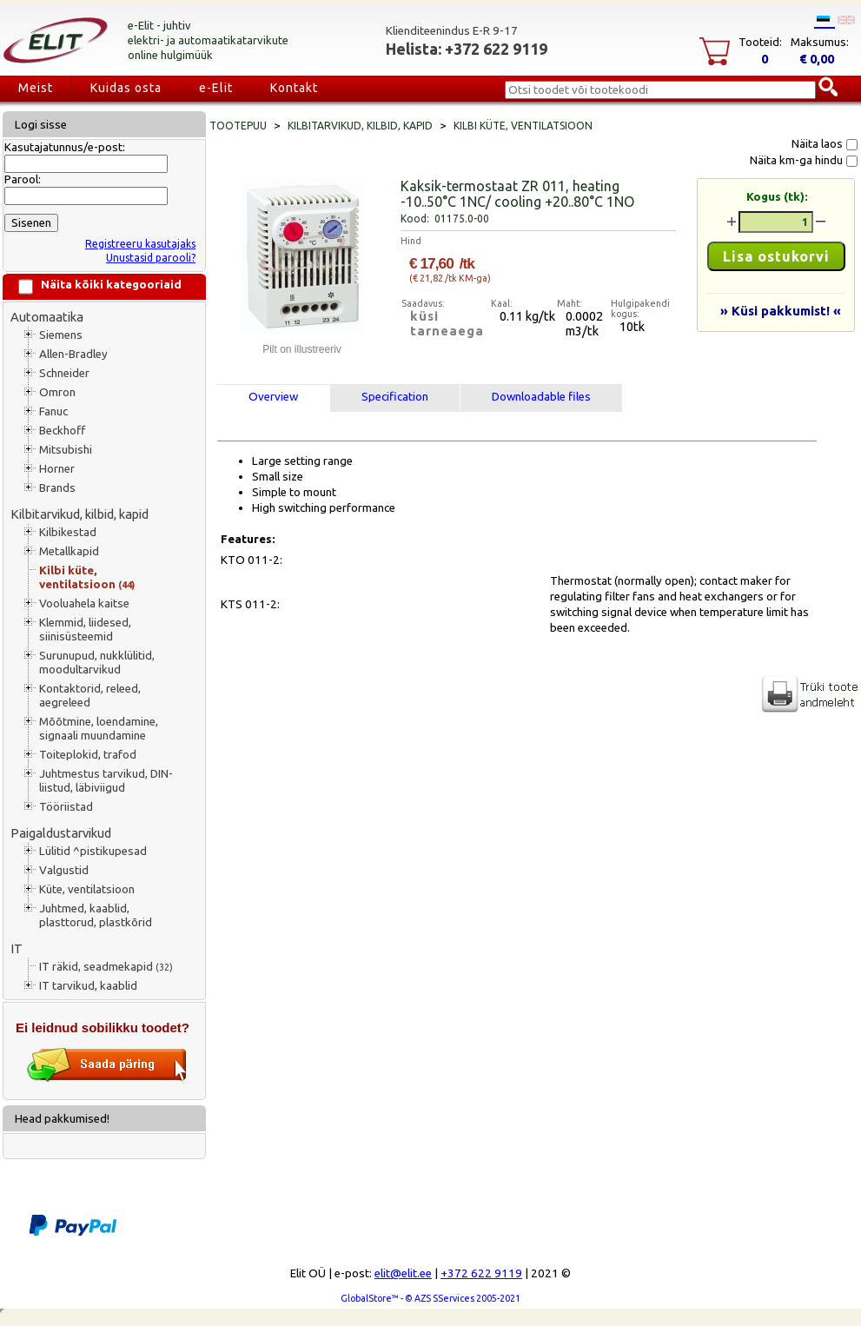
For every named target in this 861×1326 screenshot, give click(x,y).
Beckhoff (62, 430)
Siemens (61, 334)
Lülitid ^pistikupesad (93, 851)
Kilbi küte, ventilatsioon (87, 577)
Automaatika (46, 316)
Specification (394, 396)
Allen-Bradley (73, 354)
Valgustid (64, 870)
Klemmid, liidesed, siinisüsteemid (85, 629)
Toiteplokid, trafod (87, 754)
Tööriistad (66, 806)
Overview (273, 396)
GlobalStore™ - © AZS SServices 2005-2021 (430, 1298)
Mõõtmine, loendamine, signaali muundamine (98, 728)
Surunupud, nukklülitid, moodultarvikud (97, 662)
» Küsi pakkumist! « (780, 310)
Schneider (64, 373)
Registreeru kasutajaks (140, 243)
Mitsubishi (65, 449)
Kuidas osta (126, 88)
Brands (57, 487)
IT (16, 948)
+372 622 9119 (481, 1273)
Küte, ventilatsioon (87, 889)
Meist (35, 88)
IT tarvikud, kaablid (88, 985)
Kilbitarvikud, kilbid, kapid (79, 514)
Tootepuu (238, 125)
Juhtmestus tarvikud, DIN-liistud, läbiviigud (106, 780)
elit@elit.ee (403, 1273)
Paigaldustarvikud (60, 832)
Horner (57, 468)
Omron (57, 392)
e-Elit (216, 88)
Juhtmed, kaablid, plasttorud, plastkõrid (95, 915)
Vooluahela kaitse (84, 603)
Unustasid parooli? (150, 257)
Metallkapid (69, 551)
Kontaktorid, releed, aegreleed (90, 695)
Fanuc (53, 411)
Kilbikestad (67, 532)
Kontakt (294, 88)
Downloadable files (541, 396)
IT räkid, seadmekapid (106, 966)
